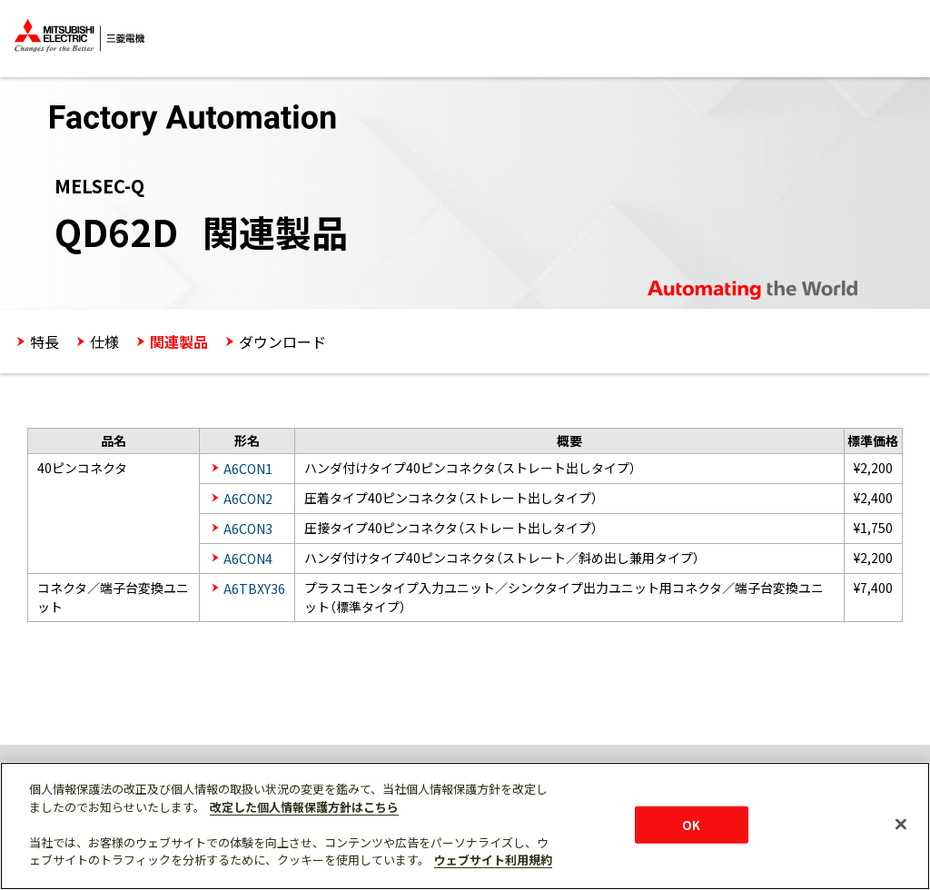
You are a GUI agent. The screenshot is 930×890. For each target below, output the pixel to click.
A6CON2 (247, 499)
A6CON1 (247, 469)
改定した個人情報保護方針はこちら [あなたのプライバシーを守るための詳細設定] (304, 807)
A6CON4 (247, 558)
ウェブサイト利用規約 (493, 859)
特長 (44, 341)
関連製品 (179, 341)
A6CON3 (247, 528)
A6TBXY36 (254, 588)
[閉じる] (901, 824)
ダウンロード (282, 341)
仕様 (104, 341)
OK (691, 824)
